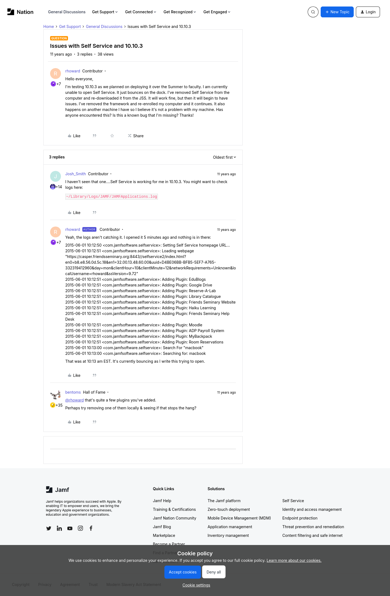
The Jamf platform (224, 500)
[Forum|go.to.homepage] (20, 11)
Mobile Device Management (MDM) (239, 518)
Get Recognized (180, 11)
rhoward (72, 71)
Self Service (293, 500)
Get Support (105, 11)
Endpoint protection (300, 518)
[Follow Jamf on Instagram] (80, 528)
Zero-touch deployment (229, 509)
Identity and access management (312, 509)
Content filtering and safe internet (312, 535)
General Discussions (67, 11)
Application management (230, 526)
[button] (337, 12)
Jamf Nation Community (174, 518)
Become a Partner (169, 544)
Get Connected (141, 11)
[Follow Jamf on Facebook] (91, 528)
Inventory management (228, 535)
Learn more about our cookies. (294, 560)
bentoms (73, 392)
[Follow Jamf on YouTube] (70, 528)
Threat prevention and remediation (313, 526)
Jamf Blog (162, 526)
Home (48, 26)
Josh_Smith (75, 173)
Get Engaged (217, 11)
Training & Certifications (174, 509)
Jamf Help (162, 500)
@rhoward (74, 400)
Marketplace (164, 535)
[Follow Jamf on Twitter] (48, 528)
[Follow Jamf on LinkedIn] (59, 528)
